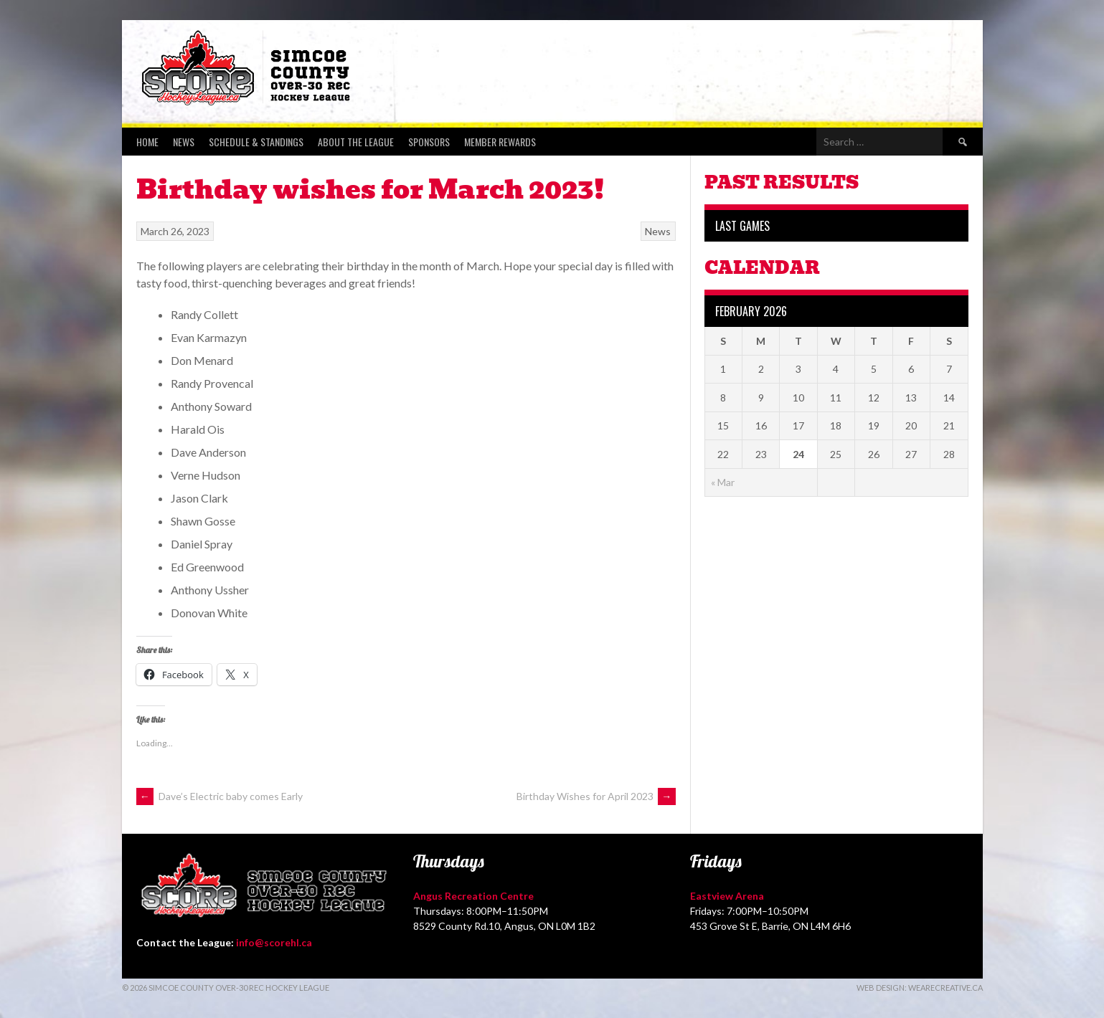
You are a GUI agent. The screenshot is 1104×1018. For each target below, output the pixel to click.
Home (147, 141)
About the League (356, 141)
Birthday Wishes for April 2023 (596, 796)
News (183, 141)
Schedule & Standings (256, 141)
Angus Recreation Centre (473, 896)
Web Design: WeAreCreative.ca (920, 987)
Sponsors (429, 141)
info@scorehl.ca (274, 942)
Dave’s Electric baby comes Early (219, 796)
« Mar (723, 482)
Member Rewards (500, 141)
